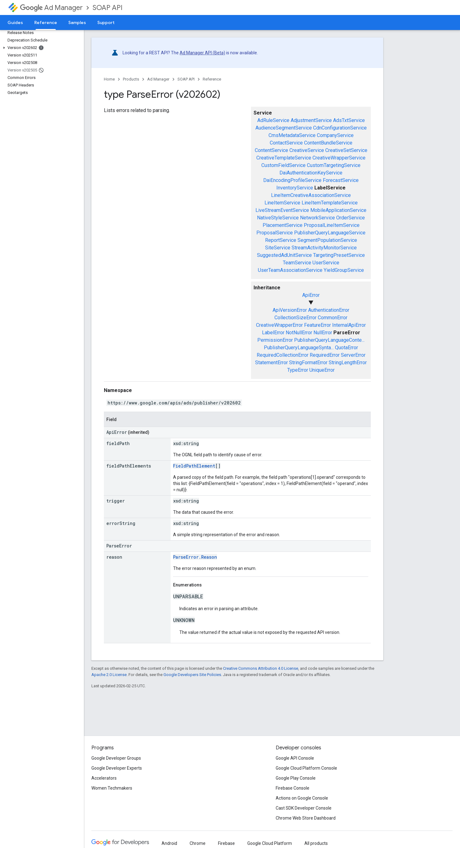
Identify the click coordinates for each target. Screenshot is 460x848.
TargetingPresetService (339, 255)
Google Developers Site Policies (192, 674)
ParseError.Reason (195, 557)
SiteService (277, 248)
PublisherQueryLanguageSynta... (299, 347)
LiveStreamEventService (282, 210)
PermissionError (275, 340)
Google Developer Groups (116, 758)
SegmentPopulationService (327, 240)
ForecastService (341, 180)
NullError (322, 333)
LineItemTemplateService (330, 203)
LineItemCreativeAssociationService (311, 195)
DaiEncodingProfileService (292, 180)
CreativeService (306, 150)
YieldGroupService (344, 270)
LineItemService (282, 203)
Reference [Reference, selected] (45, 22)
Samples (77, 22)
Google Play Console (296, 778)
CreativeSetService (346, 150)
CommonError (332, 318)
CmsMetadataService (292, 135)
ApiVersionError (290, 310)
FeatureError (317, 325)
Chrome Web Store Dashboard (306, 818)
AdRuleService (273, 120)
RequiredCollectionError (282, 355)
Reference (212, 79)
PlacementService (283, 225)
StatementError (271, 362)
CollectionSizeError (295, 318)
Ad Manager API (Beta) (202, 52)
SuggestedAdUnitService (284, 255)
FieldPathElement (194, 466)
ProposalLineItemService (332, 225)
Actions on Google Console (302, 798)
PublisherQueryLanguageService (330, 233)
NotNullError (299, 333)
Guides (15, 22)
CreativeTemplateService (283, 158)
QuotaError (346, 347)
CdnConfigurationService (340, 128)
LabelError (273, 333)
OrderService (350, 218)
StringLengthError (348, 362)
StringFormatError (308, 362)
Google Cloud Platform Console (306, 768)
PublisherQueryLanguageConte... (329, 340)
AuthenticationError (328, 310)
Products (131, 79)
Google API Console (295, 758)
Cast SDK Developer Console (304, 808)
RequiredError (325, 355)
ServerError (353, 355)
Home (109, 79)
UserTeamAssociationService (290, 270)
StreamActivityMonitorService (324, 248)
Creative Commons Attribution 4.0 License (260, 668)
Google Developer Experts (116, 768)
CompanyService (335, 135)
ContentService (271, 150)
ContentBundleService (328, 143)
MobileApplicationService (338, 210)
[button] (40, 47)
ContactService (286, 143)
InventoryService (294, 188)
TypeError (297, 370)
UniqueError (322, 370)
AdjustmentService (311, 120)
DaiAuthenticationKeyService (310, 173)
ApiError (311, 295)
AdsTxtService (349, 120)
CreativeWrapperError (279, 325)
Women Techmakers (111, 788)
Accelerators (104, 778)
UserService (325, 263)
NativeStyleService (278, 218)
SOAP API (108, 7)
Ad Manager (51, 7)
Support (105, 22)
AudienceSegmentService (283, 128)
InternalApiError (349, 325)
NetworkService (317, 218)
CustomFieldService (283, 165)
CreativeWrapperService (339, 158)
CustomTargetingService (334, 165)
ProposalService (274, 233)
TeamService (297, 263)
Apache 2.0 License (109, 674)
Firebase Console (292, 788)
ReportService (280, 240)
